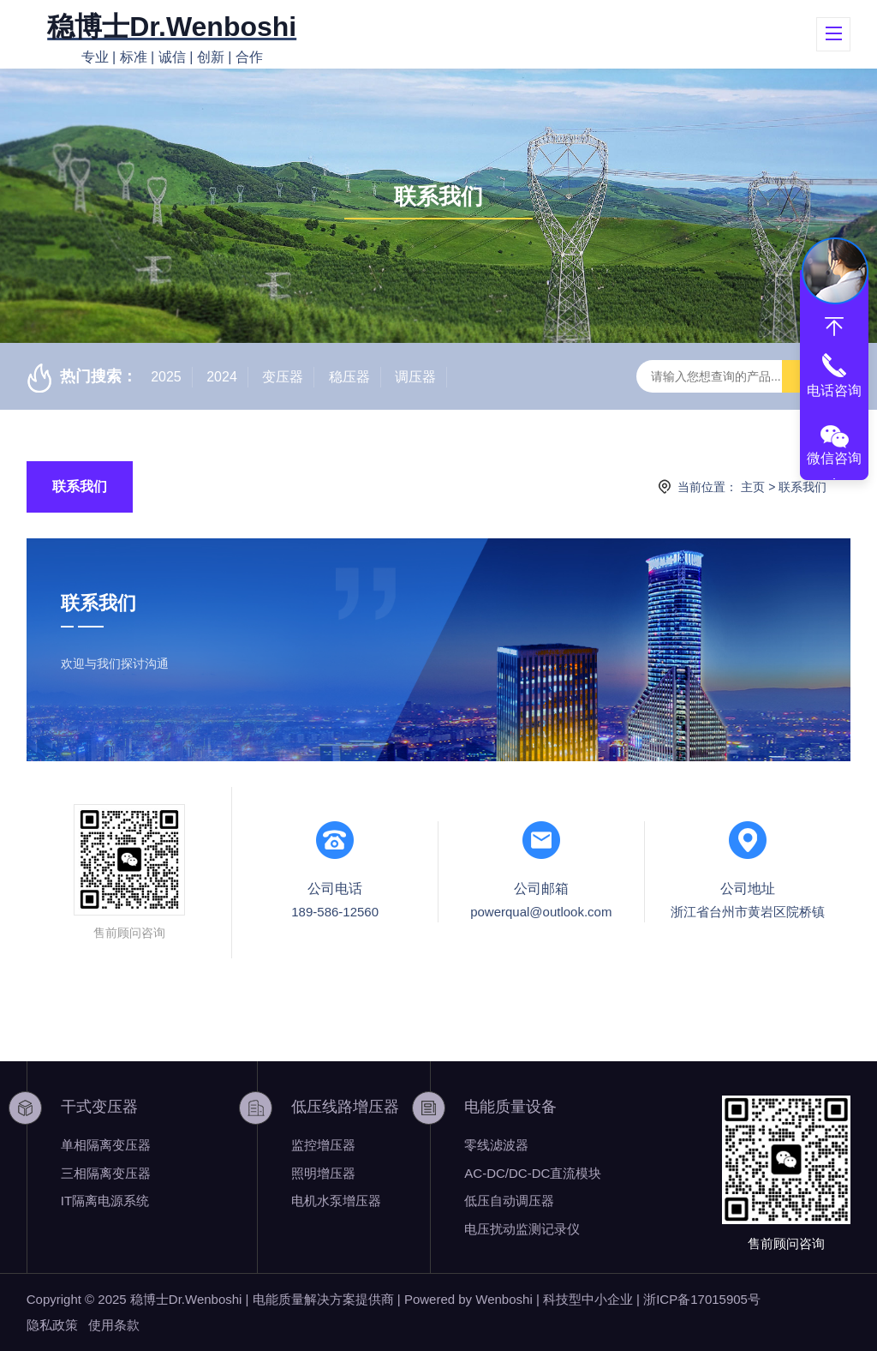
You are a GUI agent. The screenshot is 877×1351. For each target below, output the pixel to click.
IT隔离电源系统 (105, 1200)
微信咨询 (834, 458)
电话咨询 (834, 390)
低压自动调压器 (509, 1200)
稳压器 (349, 376)
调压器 (415, 376)
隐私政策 (52, 1325)
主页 (753, 487)
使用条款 (114, 1325)
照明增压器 (323, 1173)
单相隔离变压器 (106, 1145)
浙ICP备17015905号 (702, 1299)
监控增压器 (323, 1145)
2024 (221, 376)
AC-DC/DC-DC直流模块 (532, 1173)
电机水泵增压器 (336, 1200)
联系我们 (79, 486)
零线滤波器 (496, 1145)
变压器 (282, 376)
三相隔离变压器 (106, 1173)
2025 (166, 376)
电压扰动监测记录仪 (522, 1229)
